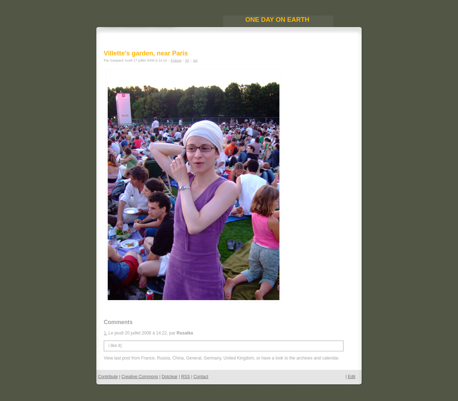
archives (305, 358)
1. (105, 333)
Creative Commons (139, 376)
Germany (212, 358)
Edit (351, 376)
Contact (201, 376)
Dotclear (170, 376)
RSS (185, 376)
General (193, 358)
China (178, 358)
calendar (330, 358)
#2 (187, 60)
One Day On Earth (277, 19)
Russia (163, 358)
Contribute (108, 376)
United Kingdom (238, 358)
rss (195, 60)
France (176, 60)
